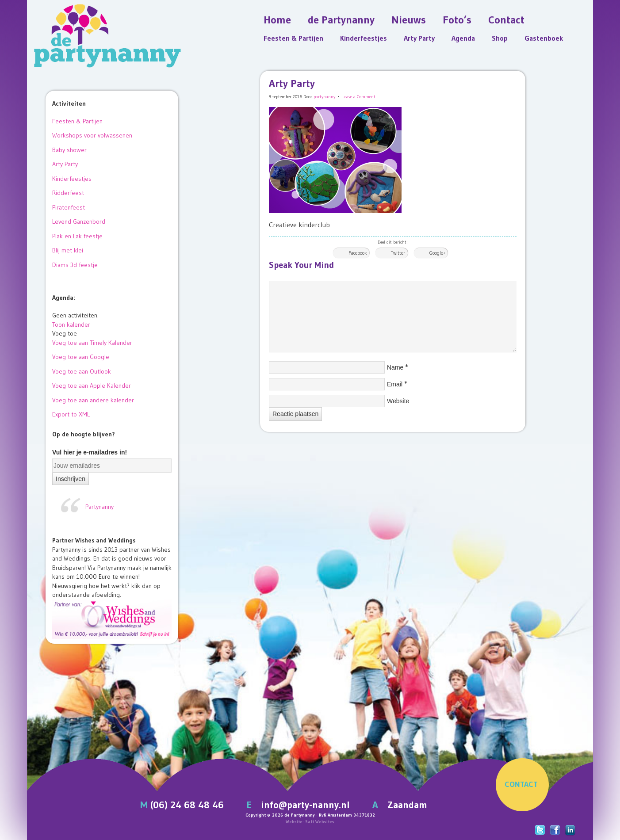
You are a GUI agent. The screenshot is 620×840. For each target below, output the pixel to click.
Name (395, 367)
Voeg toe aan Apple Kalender (91, 385)
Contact (506, 19)
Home (277, 19)
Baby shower (69, 150)
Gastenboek (543, 38)
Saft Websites (319, 822)
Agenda (463, 38)
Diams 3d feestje (75, 265)
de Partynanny (341, 19)
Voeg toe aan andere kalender (93, 400)
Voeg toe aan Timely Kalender (92, 343)
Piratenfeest (68, 207)
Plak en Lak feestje (77, 236)
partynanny (324, 96)
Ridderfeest (68, 193)
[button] (64, 333)
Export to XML (71, 414)
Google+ (437, 253)
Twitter (398, 253)
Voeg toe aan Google (80, 357)
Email (394, 384)
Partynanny (99, 507)
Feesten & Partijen (293, 38)
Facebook (357, 253)
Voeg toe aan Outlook (81, 371)
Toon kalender (71, 324)
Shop (500, 38)
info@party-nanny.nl (305, 805)
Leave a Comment (358, 96)
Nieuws (408, 19)
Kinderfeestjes (363, 38)
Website (398, 401)
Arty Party (419, 38)
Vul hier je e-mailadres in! (89, 452)
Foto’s (457, 19)
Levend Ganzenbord (78, 221)
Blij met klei (67, 250)
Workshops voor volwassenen (92, 135)
